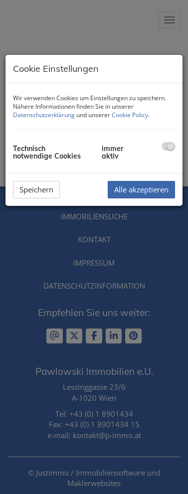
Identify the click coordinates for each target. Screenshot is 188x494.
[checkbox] (168, 146)
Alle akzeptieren (141, 189)
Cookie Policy (130, 115)
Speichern (36, 189)
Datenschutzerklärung (44, 115)
